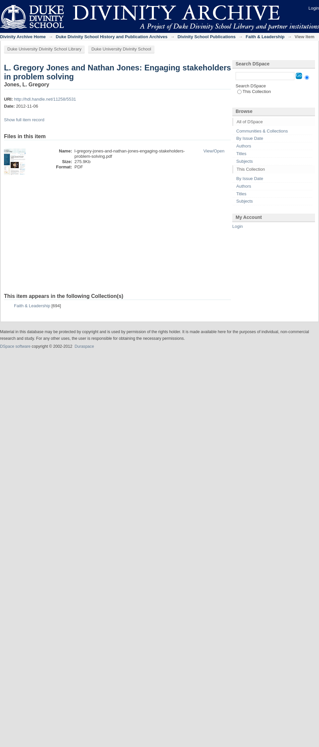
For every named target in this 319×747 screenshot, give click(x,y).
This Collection (254, 91)
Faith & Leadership (265, 36)
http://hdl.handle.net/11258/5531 (45, 99)
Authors (243, 145)
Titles (241, 153)
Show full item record (24, 119)
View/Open (213, 150)
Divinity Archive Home (23, 36)
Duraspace (84, 346)
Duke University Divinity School (121, 49)
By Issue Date (249, 138)
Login (313, 8)
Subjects (244, 161)
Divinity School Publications (206, 36)
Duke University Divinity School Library (44, 49)
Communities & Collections (262, 131)
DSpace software (15, 346)
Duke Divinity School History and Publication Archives (111, 36)
